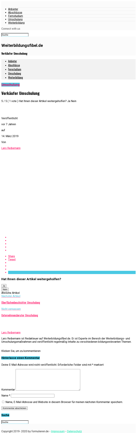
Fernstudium (15, 16)
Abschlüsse (15, 12)
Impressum (58, 435)
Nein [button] (5, 289)
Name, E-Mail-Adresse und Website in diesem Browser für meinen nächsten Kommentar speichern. (64, 406)
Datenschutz (74, 435)
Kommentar (8, 393)
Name (5, 399)
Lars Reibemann (11, 148)
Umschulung (15, 19)
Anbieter (13, 9)
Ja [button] (4, 286)
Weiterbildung (16, 22)
